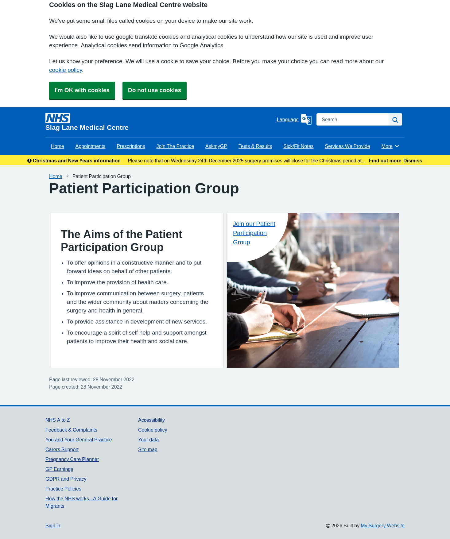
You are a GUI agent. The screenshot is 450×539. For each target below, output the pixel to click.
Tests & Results (255, 146)
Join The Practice (175, 146)
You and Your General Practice (78, 439)
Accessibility (151, 419)
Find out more (385, 160)
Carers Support (62, 449)
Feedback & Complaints (71, 429)
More (391, 146)
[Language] (294, 119)
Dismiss (412, 160)
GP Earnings (59, 469)
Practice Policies (63, 488)
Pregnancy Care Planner (72, 459)
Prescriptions (131, 146)
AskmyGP (216, 146)
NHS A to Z (57, 419)
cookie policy (65, 70)
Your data (148, 439)
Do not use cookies (154, 90)
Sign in (52, 525)
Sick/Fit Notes (298, 146)
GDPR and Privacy (65, 478)
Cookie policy (152, 429)
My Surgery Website (383, 525)
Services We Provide (347, 146)
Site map (147, 449)
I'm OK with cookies (82, 90)
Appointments (91, 146)
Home (57, 146)
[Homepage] (159, 122)
